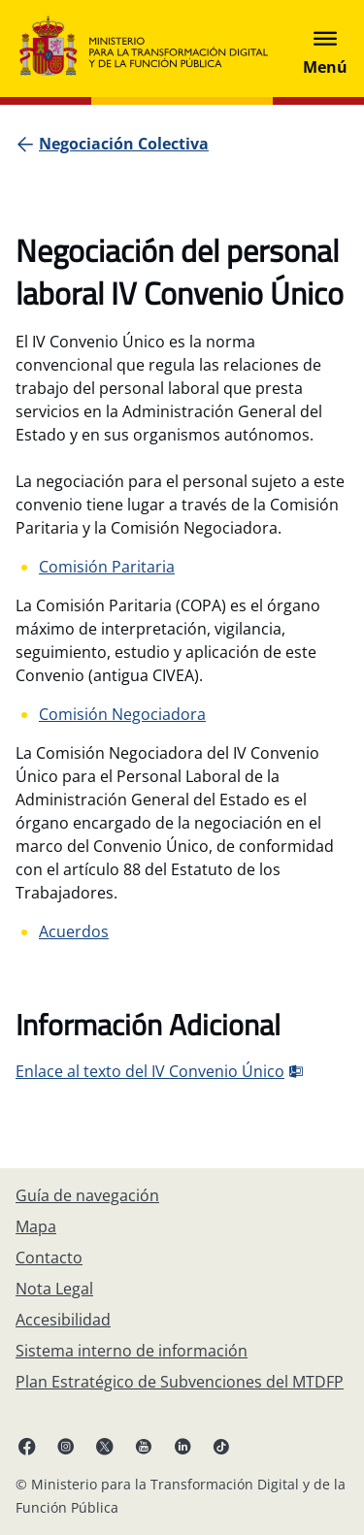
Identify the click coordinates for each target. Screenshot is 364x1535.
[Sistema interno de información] (132, 1350)
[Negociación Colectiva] (124, 143)
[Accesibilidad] (63, 1319)
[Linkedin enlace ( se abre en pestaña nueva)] (182, 1445)
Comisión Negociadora (122, 714)
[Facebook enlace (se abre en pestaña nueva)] (27, 1445)
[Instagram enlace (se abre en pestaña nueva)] (66, 1445)
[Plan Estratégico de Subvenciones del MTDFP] (180, 1381)
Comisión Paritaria (107, 566)
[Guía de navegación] (87, 1195)
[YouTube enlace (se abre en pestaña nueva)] (143, 1445)
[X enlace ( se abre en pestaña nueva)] (104, 1445)
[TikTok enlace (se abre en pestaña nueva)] (221, 1445)
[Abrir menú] (325, 48)
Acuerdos (74, 931)
